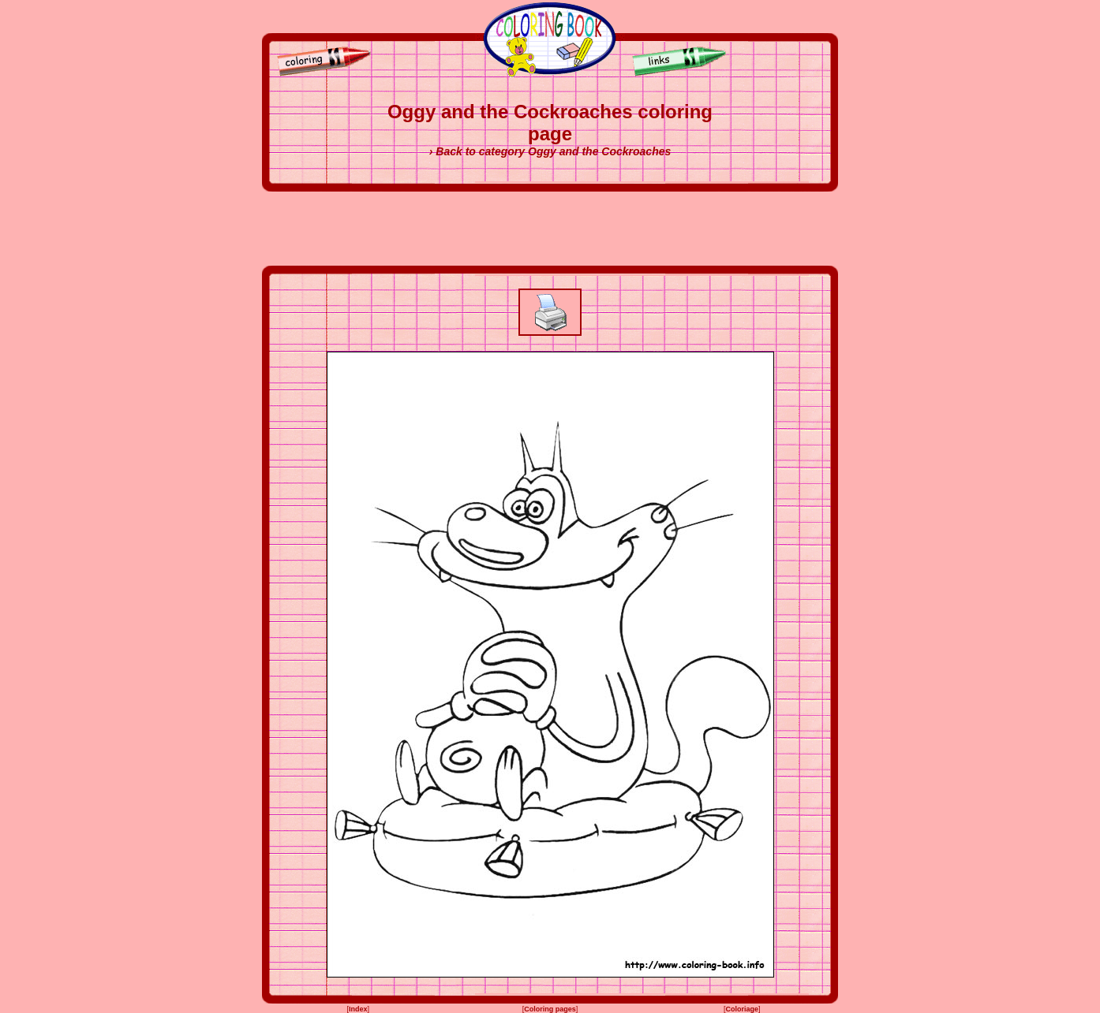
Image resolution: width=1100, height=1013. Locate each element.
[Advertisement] (550, 228)
